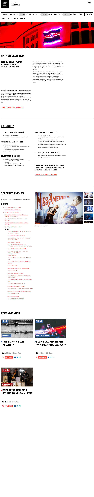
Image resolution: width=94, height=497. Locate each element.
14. (30, 14)
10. (17, 14)
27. (71, 14)
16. (36, 14)
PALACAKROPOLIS (16, 4)
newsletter (81, 450)
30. (81, 14)
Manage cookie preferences (8, 471)
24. (62, 14)
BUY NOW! (9, 357)
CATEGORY (5, 19)
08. (11, 14)
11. (21, 14)
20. (49, 14)
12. (24, 14)
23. (59, 14)
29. (78, 14)
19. (46, 14)
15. (33, 14)
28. (74, 14)
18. (43, 14)
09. (14, 14)
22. (55, 14)
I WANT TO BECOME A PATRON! (12, 108)
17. (40, 14)
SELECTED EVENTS (18, 19)
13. (27, 14)
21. (52, 14)
